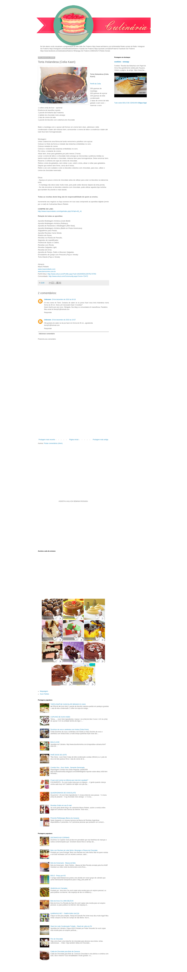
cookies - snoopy (121, 62)
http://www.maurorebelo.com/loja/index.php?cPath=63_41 (60, 211)
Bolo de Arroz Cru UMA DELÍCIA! (62, 901)
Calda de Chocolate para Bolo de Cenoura (65, 951)
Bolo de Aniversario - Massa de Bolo (63, 863)
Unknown (47, 299)
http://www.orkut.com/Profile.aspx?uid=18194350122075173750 (71, 274)
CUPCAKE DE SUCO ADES (60, 717)
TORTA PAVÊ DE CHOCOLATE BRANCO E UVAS (68, 704)
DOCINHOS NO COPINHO (60, 838)
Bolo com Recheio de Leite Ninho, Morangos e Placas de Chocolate (74, 850)
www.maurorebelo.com (46, 269)
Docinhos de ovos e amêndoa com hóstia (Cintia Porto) (70, 729)
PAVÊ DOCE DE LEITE (59, 755)
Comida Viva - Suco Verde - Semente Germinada (68, 767)
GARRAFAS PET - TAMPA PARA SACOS (65, 913)
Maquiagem (44, 691)
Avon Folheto (44, 694)
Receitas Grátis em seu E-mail (61, 805)
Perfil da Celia (95, 84)
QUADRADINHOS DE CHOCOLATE (63, 793)
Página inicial (73, 439)
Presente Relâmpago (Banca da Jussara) (65, 818)
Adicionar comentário (47, 334)
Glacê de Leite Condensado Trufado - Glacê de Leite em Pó (71, 926)
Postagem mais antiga (100, 439)
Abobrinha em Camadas (59, 888)
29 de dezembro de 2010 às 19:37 (64, 320)
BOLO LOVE (55, 742)
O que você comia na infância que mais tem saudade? (69, 780)
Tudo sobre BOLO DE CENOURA (130, 103)
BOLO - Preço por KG (58, 876)
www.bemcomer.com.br (47, 271)
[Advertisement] (73, 417)
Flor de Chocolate (57, 939)
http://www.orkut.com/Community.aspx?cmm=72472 (68, 276)
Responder (48, 312)
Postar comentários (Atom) (53, 443)
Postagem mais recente (47, 439)
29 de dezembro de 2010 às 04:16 (64, 299)
